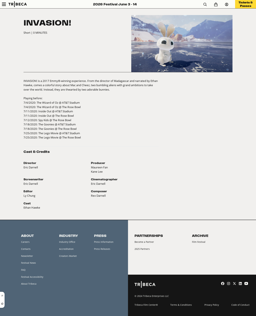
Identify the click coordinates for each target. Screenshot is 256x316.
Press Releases (102, 248)
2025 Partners (142, 248)
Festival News (28, 262)
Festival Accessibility (32, 276)
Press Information (103, 241)
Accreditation (66, 248)
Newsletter (27, 255)
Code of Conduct (240, 304)
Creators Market (68, 255)
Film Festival (198, 241)
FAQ (23, 269)
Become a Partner (144, 241)
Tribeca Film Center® (146, 304)
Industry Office (67, 241)
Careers (25, 241)
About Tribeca (28, 283)
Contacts (26, 248)
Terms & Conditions (181, 304)
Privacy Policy (211, 304)
